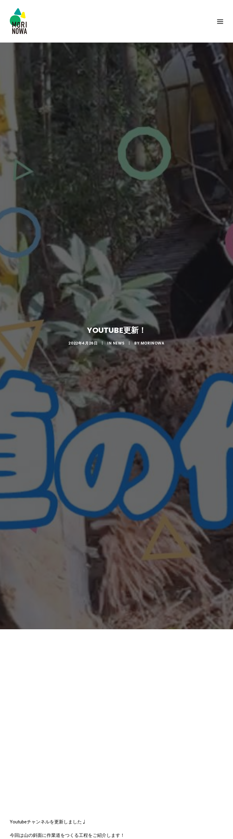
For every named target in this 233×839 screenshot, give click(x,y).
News (118, 341)
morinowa (153, 341)
